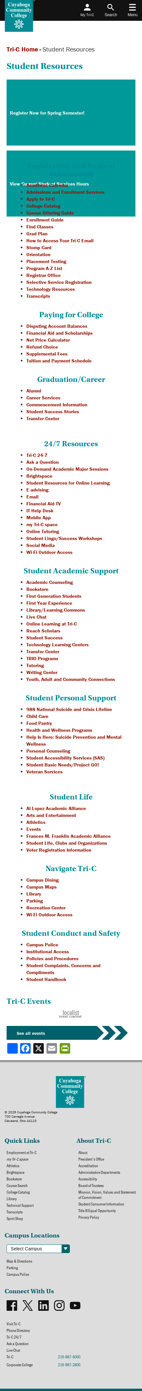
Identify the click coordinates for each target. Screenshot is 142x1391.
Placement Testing (46, 261)
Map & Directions (19, 1261)
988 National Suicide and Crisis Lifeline (69, 709)
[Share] (12, 1048)
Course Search (17, 1185)
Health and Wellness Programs (59, 730)
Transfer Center (42, 418)
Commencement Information (56, 404)
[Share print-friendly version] (65, 1048)
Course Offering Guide (50, 213)
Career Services (43, 397)
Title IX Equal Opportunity (97, 1210)
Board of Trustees (91, 1185)
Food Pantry (39, 723)
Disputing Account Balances (56, 326)
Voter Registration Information (58, 850)
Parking (34, 901)
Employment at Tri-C (22, 1152)
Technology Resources (50, 289)
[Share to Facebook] (26, 1048)
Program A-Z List (44, 268)
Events (33, 829)
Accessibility (87, 1178)
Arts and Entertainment (51, 815)
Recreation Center (46, 907)
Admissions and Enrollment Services (65, 192)
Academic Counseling (49, 582)
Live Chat (36, 617)
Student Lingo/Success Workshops (64, 538)
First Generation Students (53, 596)
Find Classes (39, 226)
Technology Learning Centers (57, 644)
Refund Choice (42, 347)
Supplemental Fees (47, 354)
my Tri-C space (42, 524)
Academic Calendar (47, 185)
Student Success (44, 637)
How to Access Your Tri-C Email (60, 240)
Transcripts (38, 296)
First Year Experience (49, 603)
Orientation (38, 254)
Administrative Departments (99, 1172)
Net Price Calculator (48, 340)
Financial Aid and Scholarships (59, 333)
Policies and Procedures (52, 958)
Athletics (35, 822)
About (82, 1152)
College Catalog (43, 206)
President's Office (91, 1159)
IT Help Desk (39, 510)
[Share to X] (39, 1048)
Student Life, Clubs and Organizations (66, 843)
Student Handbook (46, 979)
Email (32, 496)
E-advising (37, 490)
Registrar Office (43, 275)
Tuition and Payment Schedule (59, 360)
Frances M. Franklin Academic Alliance (68, 836)
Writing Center (41, 672)
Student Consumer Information (101, 1203)
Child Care (37, 716)
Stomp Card (38, 247)
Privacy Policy (88, 1217)
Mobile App (38, 517)
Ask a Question (42, 462)
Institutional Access (47, 951)
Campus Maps (41, 887)
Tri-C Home (22, 49)
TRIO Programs (42, 658)
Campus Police (42, 944)
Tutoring (35, 665)
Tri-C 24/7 (14, 1337)
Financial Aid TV (43, 503)
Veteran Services (44, 771)
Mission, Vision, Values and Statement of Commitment (107, 1194)
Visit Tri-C (13, 1323)
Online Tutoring (42, 531)
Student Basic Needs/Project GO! (62, 765)
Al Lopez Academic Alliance (56, 808)
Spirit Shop (15, 1218)
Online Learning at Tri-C (51, 624)
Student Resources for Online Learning (68, 483)
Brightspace (39, 476)
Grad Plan (36, 233)
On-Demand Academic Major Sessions (67, 469)
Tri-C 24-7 (36, 455)
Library (33, 894)
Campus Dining (42, 880)
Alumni (33, 391)
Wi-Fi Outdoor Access (49, 552)
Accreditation (88, 1165)
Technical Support (20, 1205)
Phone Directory (18, 1330)
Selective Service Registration (59, 282)
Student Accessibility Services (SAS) (65, 758)
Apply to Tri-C (40, 199)
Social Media (40, 545)
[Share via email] (52, 1048)
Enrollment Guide (45, 220)
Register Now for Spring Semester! (47, 113)
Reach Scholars (43, 631)
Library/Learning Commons (55, 610)
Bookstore (37, 589)
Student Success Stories (52, 411)
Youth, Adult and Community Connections (70, 679)
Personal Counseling (48, 751)
